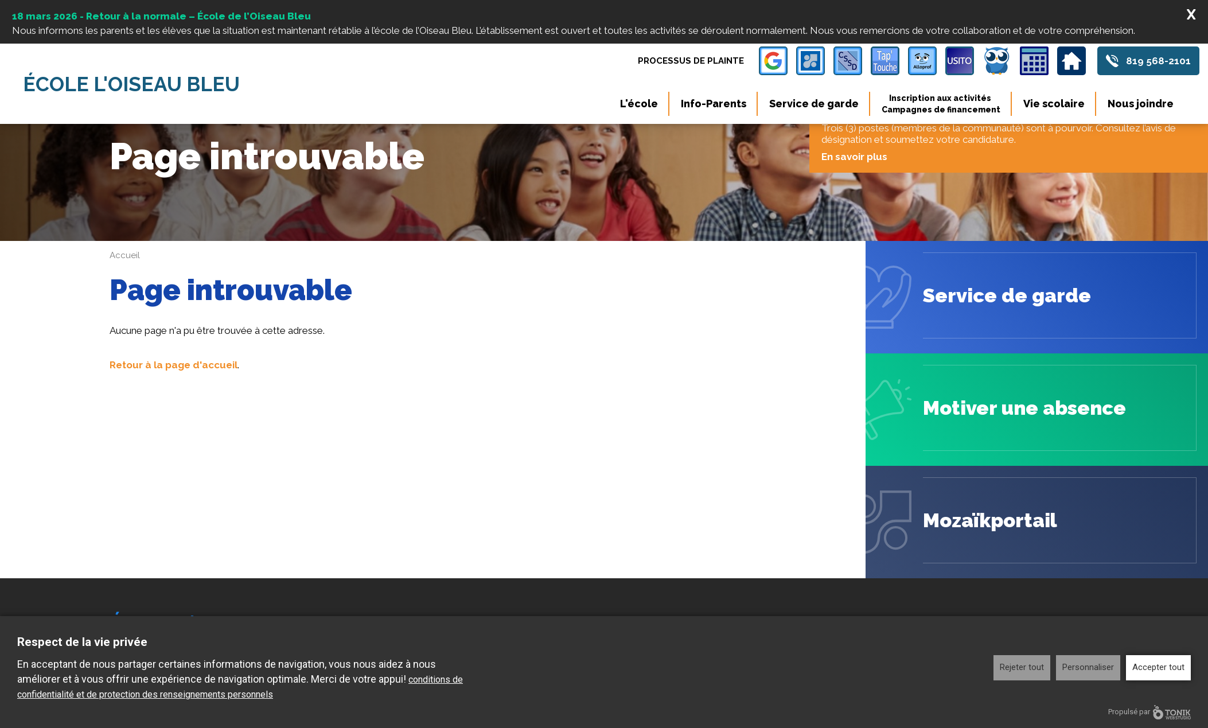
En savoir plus (858, 156)
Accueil (125, 255)
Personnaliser (1088, 667)
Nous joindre (1141, 104)
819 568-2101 (1158, 61)
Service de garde (814, 104)
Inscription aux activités (941, 104)
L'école (639, 104)
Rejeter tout (1022, 667)
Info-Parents (713, 104)
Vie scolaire (1054, 104)
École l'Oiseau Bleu (131, 84)
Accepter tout (1158, 667)
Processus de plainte (691, 61)
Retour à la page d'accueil (173, 365)
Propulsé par (1149, 712)
